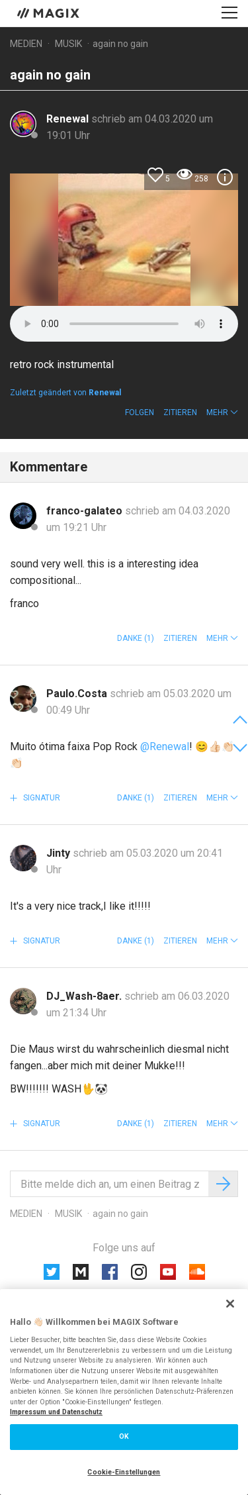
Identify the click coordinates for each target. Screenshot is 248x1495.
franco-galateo (85, 511)
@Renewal (164, 746)
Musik (68, 43)
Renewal (68, 119)
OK (124, 1436)
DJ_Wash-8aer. (85, 996)
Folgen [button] (139, 412)
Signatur (40, 797)
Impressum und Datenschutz (56, 1412)
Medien (26, 43)
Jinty (59, 853)
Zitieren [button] (180, 412)
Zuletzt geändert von (65, 392)
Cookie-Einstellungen (123, 1472)
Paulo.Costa (78, 693)
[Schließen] (230, 1303)
